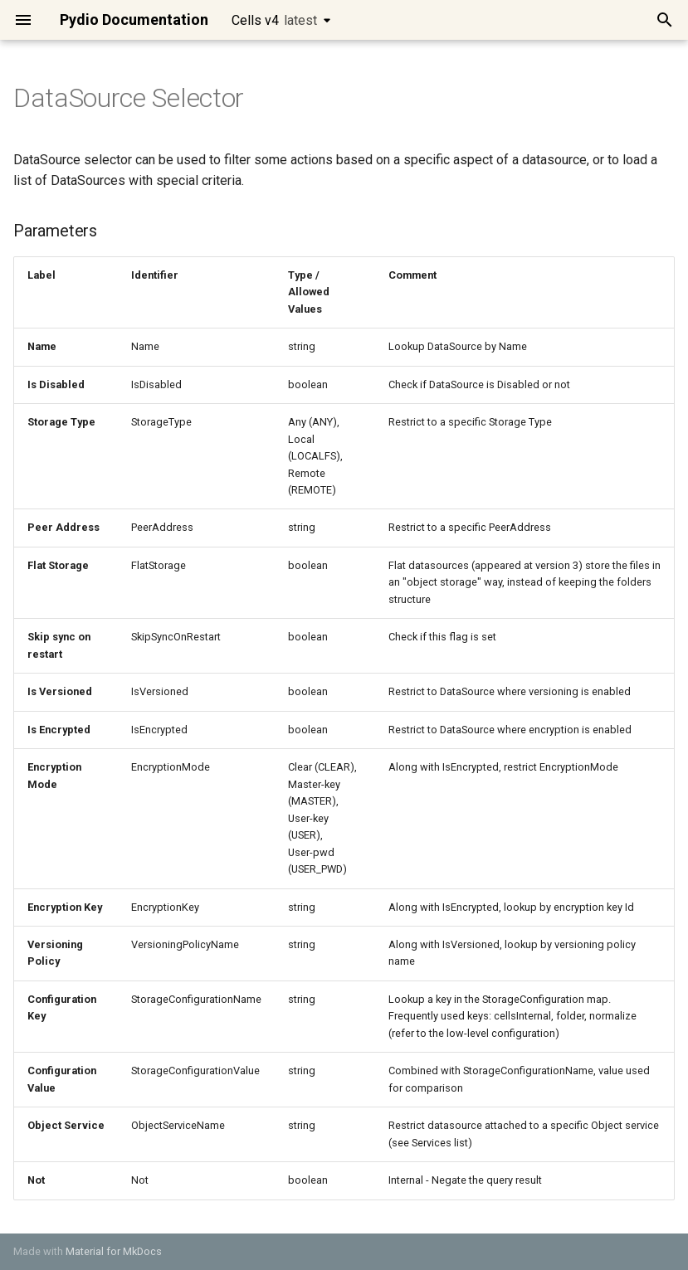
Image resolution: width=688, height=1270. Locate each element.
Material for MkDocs (114, 1251)
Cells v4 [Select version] (274, 20)
